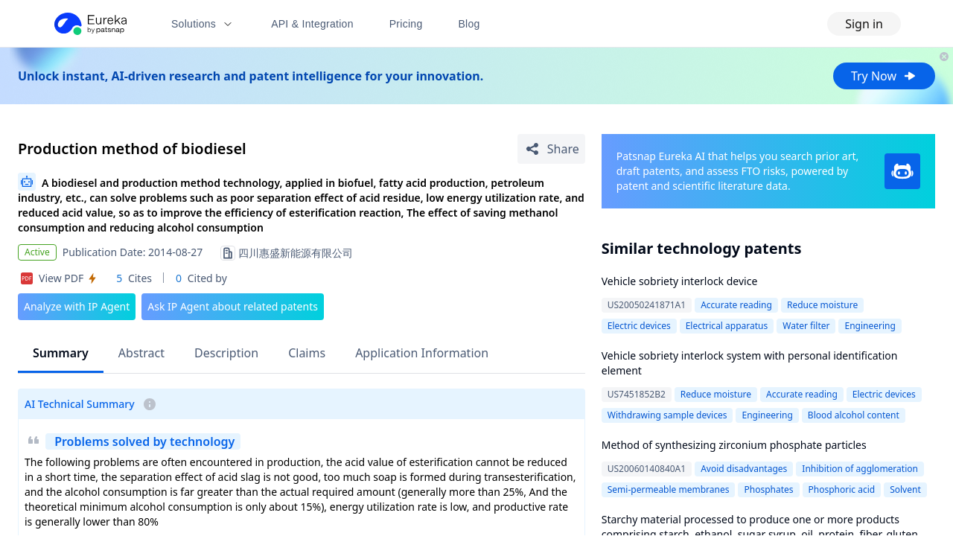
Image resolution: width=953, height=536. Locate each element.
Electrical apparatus (727, 325)
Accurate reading (736, 305)
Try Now (884, 76)
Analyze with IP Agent (77, 306)
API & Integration (312, 24)
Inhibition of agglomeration (860, 468)
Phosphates (768, 489)
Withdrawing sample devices (667, 415)
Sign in (864, 24)
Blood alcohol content (853, 415)
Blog (469, 24)
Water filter (806, 325)
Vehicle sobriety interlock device (680, 281)
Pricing (406, 24)
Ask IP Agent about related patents (232, 306)
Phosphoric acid (842, 489)
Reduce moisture (822, 305)
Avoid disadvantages (744, 468)
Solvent (905, 489)
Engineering (869, 325)
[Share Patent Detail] (551, 149)
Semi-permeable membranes (669, 489)
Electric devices (639, 325)
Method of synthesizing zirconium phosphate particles (734, 445)
